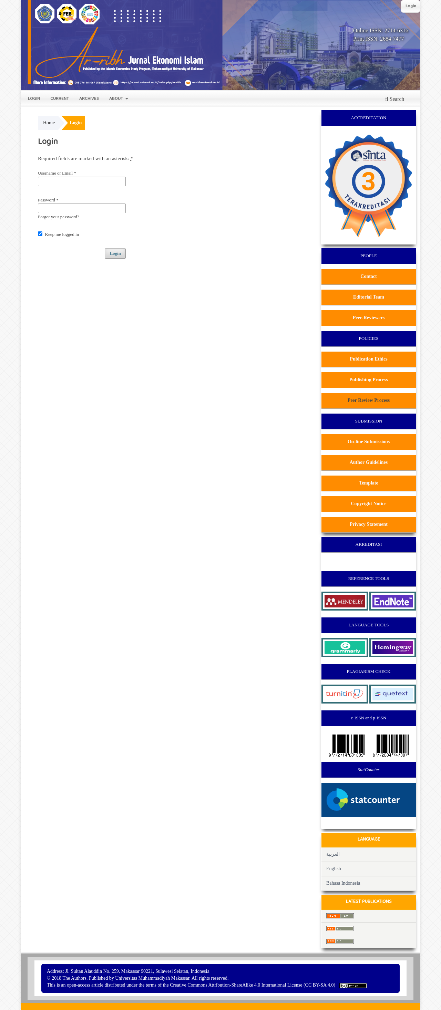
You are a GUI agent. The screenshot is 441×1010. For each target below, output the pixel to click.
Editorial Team (368, 297)
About (116, 99)
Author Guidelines (369, 462)
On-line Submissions (369, 441)
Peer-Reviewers (369, 317)
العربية (333, 854)
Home (49, 122)
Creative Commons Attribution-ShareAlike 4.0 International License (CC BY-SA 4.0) (253, 985)
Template (368, 483)
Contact (368, 276)
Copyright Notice (368, 503)
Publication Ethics (368, 359)
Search (394, 99)
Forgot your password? (58, 216)
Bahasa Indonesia (343, 883)
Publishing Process (368, 379)
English (333, 868)
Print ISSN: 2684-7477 (378, 39)
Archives (89, 99)
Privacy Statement (369, 524)
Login (34, 99)
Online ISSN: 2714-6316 (380, 30)
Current (59, 99)
